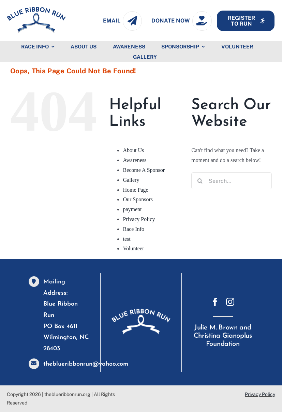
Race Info (133, 229)
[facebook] (215, 302)
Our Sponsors (138, 199)
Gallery (131, 180)
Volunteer (133, 248)
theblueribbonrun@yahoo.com (85, 364)
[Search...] (231, 180)
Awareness (134, 160)
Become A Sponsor (144, 170)
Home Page (135, 190)
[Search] (199, 180)
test (126, 239)
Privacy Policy (139, 219)
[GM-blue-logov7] (36, 9)
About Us (133, 150)
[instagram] (230, 302)
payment (132, 209)
